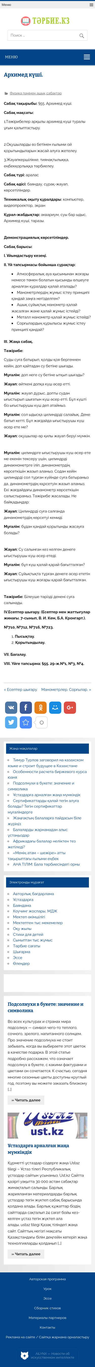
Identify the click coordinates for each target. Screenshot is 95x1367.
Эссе (17, 957)
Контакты (47, 1327)
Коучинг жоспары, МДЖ (35, 911)
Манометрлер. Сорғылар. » (66, 689)
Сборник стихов (47, 1308)
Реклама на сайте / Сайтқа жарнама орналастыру (47, 1337)
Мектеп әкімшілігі (29, 917)
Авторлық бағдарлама (33, 894)
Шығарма (21, 952)
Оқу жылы (22, 928)
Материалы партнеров (47, 1318)
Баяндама (22, 905)
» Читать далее (26, 1100)
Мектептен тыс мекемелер (38, 923)
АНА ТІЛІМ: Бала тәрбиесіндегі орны (46, 864)
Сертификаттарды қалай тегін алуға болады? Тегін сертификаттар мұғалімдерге (43, 806)
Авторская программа (47, 1279)
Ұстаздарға (23, 899)
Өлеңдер (21, 963)
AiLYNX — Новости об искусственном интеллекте (52, 1356)
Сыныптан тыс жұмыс (33, 940)
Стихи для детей (28, 934)
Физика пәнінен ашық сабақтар (36, 93)
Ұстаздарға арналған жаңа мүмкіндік (47, 795)
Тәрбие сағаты (26, 946)
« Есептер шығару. (20, 689)
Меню (6, 5)
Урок (47, 1289)
